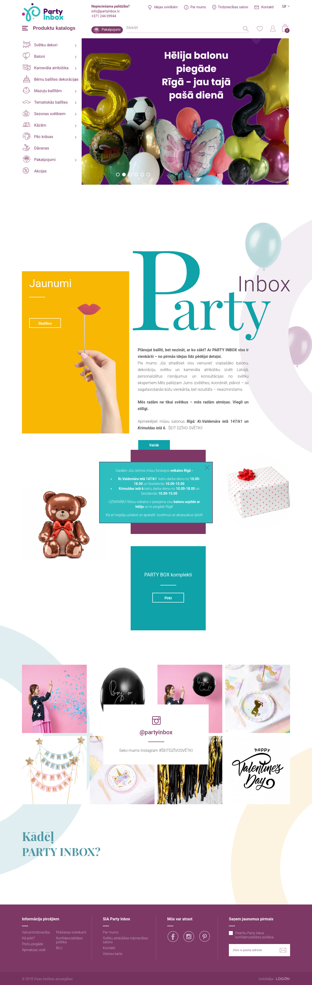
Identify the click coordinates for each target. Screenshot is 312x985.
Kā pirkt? (28, 938)
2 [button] (124, 174)
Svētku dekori (40, 44)
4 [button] (136, 174)
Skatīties (45, 323)
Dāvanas (36, 147)
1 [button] (118, 174)
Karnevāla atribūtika (45, 67)
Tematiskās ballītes (45, 102)
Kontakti (267, 7)
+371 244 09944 (103, 16)
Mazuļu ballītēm (42, 90)
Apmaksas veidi (33, 950)
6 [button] (148, 174)
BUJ (59, 948)
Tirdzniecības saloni (233, 7)
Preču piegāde (32, 944)
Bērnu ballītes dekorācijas (50, 78)
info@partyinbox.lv (105, 11)
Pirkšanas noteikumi (71, 932)
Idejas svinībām (166, 7)
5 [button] (142, 174)
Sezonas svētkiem (44, 113)
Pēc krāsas (38, 136)
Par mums (198, 7)
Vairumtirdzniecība (36, 932)
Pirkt (168, 598)
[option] (185, 111)
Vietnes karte (112, 954)
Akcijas (35, 170)
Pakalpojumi (111, 29)
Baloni (34, 56)
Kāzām (34, 125)
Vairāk (154, 445)
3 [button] (130, 174)
